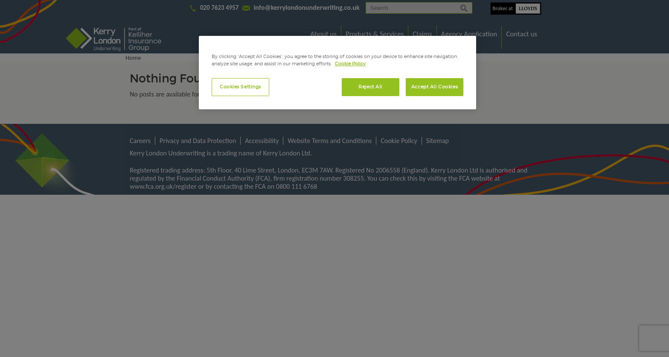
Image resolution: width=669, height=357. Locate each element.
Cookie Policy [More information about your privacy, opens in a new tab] (350, 64)
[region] (337, 72)
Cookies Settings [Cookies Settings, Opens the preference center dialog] (240, 87)
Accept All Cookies (434, 87)
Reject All (370, 87)
